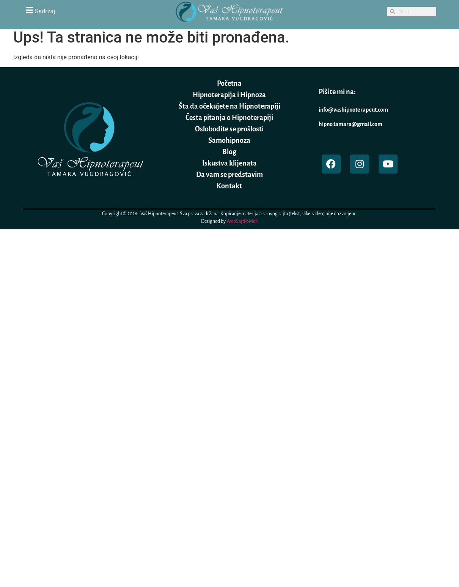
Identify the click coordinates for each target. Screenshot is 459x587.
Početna (229, 83)
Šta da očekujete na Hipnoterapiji (229, 106)
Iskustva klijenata (229, 163)
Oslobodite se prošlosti (229, 129)
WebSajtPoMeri (242, 221)
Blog (229, 152)
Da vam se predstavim (229, 174)
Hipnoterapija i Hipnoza (229, 95)
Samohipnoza (229, 140)
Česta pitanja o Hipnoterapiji (229, 118)
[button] (89, 10)
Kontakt (229, 186)
